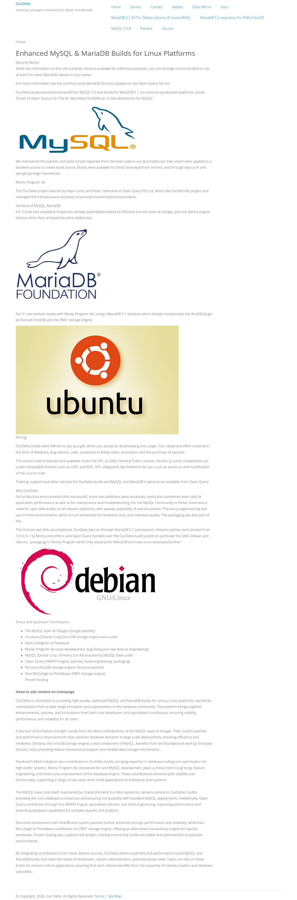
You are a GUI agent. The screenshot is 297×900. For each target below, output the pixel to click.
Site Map (115, 896)
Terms (99, 896)
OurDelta (23, 3)
